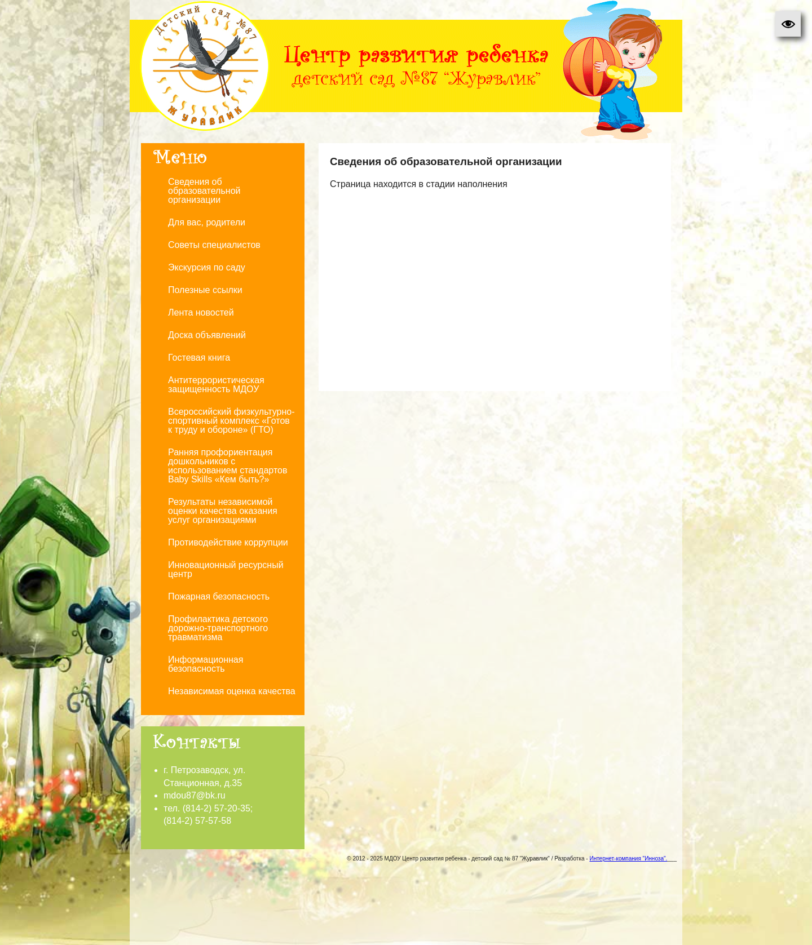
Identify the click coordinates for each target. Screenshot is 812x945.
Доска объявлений (207, 335)
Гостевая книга (199, 357)
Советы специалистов (214, 245)
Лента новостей (201, 312)
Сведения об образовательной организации (204, 191)
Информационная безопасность (205, 664)
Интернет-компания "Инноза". (628, 858)
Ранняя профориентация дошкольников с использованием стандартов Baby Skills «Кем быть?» (227, 465)
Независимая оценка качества (231, 691)
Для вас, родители (206, 222)
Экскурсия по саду (206, 267)
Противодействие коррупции (228, 542)
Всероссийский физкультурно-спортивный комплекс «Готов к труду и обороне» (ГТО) (231, 420)
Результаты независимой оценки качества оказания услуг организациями (222, 511)
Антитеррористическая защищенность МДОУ (216, 384)
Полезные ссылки (205, 290)
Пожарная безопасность (219, 596)
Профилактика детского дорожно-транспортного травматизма (218, 628)
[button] (788, 24)
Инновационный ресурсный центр (226, 569)
